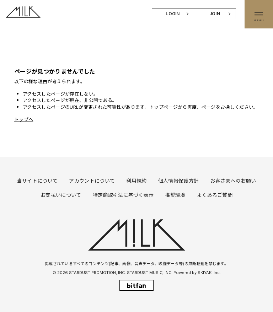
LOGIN (173, 13)
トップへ (23, 119)
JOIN (214, 13)
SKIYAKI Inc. (209, 272)
